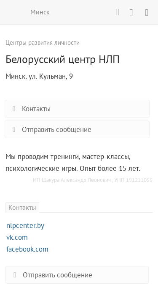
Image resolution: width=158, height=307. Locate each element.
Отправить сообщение (50, 129)
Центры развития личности (42, 42)
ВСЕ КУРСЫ (11, 11)
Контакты (30, 108)
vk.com (17, 237)
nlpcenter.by (25, 225)
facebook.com (27, 249)
